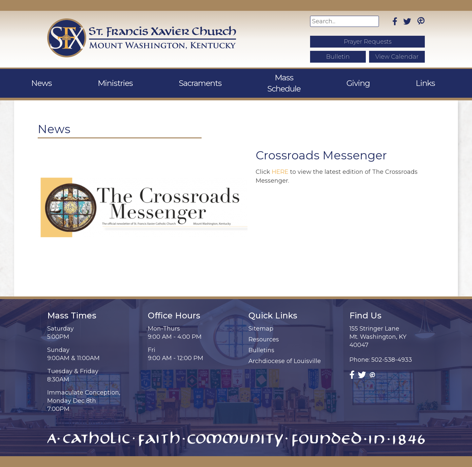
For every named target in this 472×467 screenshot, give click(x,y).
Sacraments (203, 77)
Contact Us (419, 77)
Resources (263, 328)
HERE (280, 160)
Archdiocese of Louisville (284, 350)
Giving (329, 77)
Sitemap (260, 317)
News (97, 77)
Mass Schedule (271, 77)
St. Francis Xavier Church (116, 461)
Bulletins (261, 339)
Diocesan (390, 461)
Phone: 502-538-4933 (380, 348)
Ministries (144, 77)
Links (370, 77)
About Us (50, 77)
